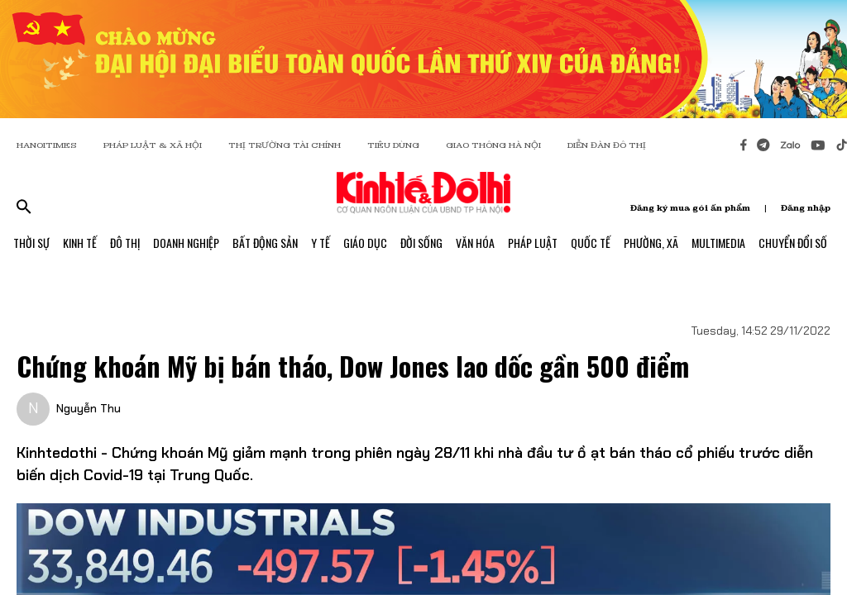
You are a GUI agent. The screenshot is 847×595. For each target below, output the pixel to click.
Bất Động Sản (265, 242)
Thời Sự (31, 242)
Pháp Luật (532, 242)
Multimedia (718, 242)
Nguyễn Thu (88, 408)
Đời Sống (421, 242)
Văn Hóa (475, 242)
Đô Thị (125, 242)
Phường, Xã (651, 242)
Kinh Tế (80, 242)
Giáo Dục (365, 242)
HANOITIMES (47, 145)
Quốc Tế (590, 242)
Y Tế (320, 242)
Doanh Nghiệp (186, 242)
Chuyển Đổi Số (792, 242)
